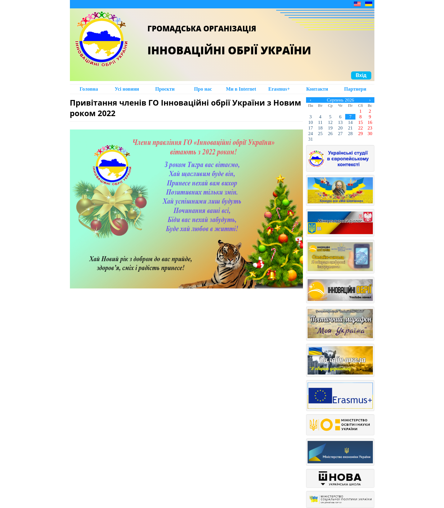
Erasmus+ (279, 89)
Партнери (355, 89)
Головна (89, 89)
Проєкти (165, 89)
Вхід (361, 75)
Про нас (203, 89)
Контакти (317, 89)
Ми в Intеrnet (241, 89)
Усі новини (127, 89)
